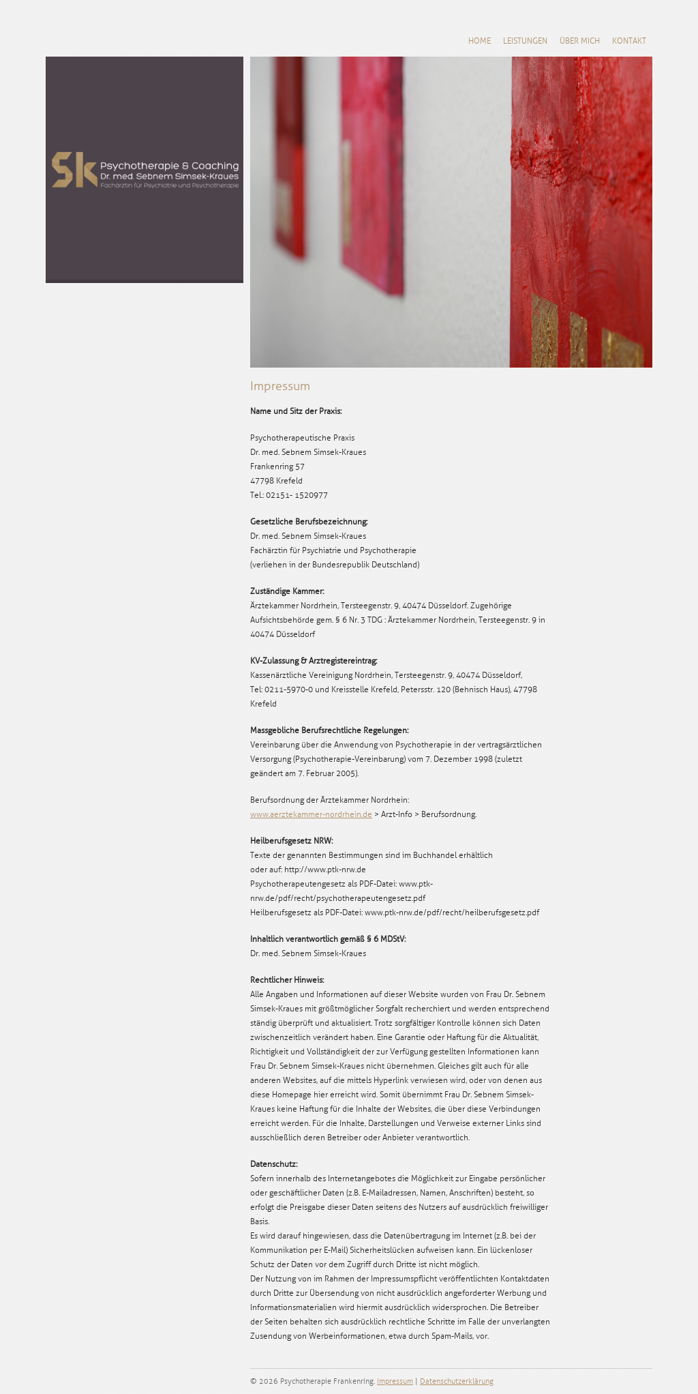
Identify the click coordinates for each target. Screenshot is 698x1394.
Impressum (395, 1381)
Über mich (580, 41)
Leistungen (525, 41)
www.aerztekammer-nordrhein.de (311, 815)
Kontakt (629, 41)
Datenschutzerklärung (457, 1381)
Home (479, 41)
